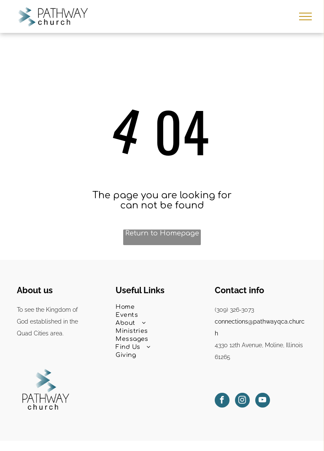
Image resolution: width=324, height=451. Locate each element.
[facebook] (222, 401)
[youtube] (262, 401)
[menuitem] (162, 307)
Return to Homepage (162, 233)
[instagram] (242, 401)
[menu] (305, 16)
